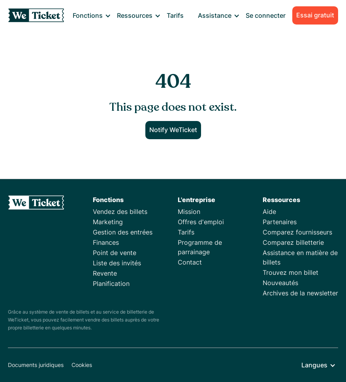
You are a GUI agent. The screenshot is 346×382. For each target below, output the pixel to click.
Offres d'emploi (201, 222)
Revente (105, 273)
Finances (106, 242)
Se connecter (266, 15)
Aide (269, 212)
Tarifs (175, 15)
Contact (190, 262)
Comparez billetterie (293, 242)
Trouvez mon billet (290, 272)
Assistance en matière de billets (300, 257)
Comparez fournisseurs (297, 232)
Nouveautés (280, 283)
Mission (189, 212)
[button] (91, 15)
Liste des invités (117, 263)
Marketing (108, 222)
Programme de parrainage (200, 247)
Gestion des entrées (122, 232)
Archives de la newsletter (300, 293)
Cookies (81, 364)
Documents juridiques (36, 364)
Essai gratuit (315, 15)
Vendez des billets (120, 212)
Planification (111, 283)
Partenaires (280, 222)
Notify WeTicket (173, 130)
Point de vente (114, 253)
